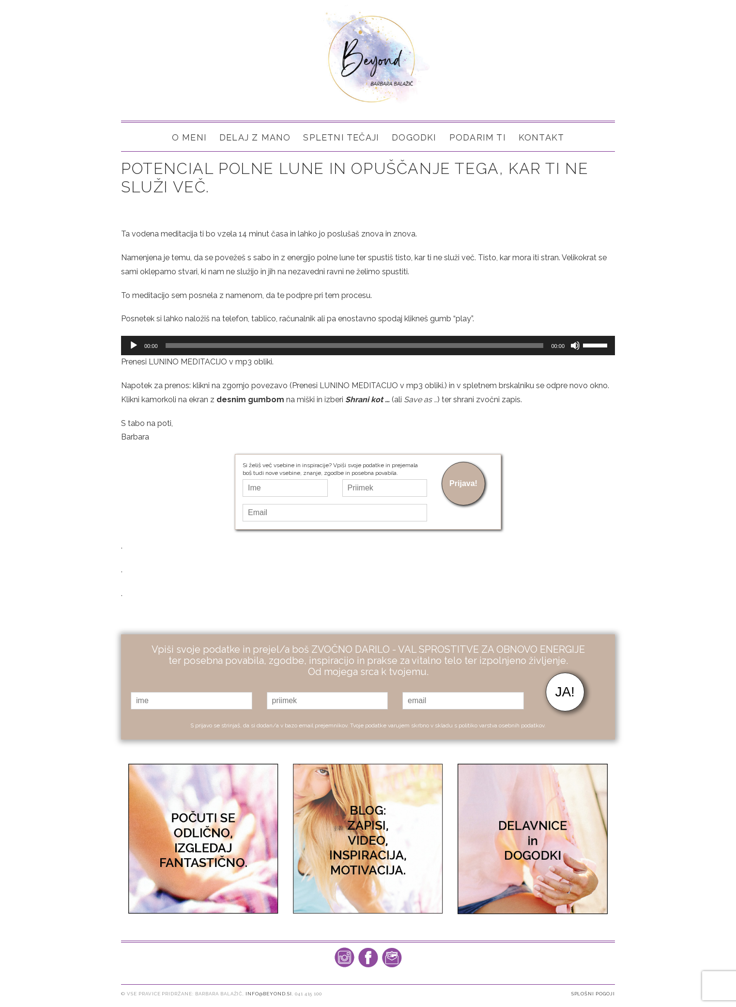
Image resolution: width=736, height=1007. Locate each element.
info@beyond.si (268, 993)
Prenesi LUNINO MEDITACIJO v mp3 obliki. (197, 361)
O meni (189, 137)
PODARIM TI (477, 137)
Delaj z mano (255, 137)
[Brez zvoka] (575, 345)
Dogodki (414, 137)
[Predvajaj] (133, 345)
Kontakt (541, 137)
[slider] (355, 345)
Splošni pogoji (593, 993)
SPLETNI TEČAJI (341, 137)
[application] (368, 345)
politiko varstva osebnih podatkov (501, 724)
